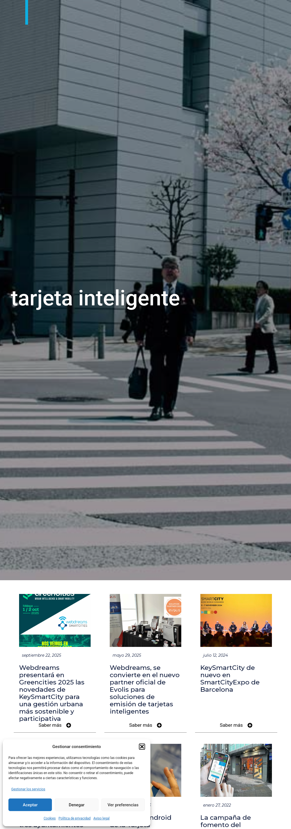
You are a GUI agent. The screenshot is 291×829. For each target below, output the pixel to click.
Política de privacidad (75, 818)
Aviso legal (101, 818)
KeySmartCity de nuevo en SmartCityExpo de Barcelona (230, 678)
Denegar (76, 804)
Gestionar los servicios (28, 789)
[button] (142, 746)
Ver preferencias (122, 804)
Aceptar (30, 804)
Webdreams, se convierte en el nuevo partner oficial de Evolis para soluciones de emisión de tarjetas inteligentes (145, 689)
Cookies (49, 818)
